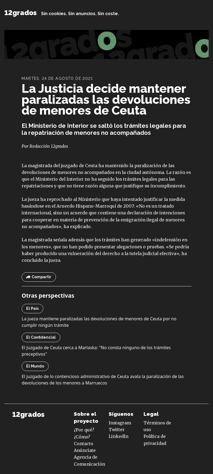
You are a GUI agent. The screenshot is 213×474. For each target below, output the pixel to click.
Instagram (120, 422)
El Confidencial (41, 337)
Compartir (38, 277)
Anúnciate (85, 450)
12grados (20, 13)
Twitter (117, 429)
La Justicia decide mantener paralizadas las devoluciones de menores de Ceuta (106, 99)
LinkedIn (118, 436)
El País (32, 308)
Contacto (83, 443)
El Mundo (35, 366)
